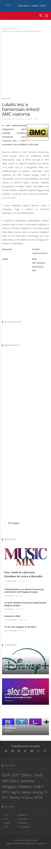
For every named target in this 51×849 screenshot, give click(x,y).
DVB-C (27, 775)
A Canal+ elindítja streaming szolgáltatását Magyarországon (25, 604)
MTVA (38, 797)
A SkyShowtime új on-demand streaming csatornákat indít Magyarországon (23, 590)
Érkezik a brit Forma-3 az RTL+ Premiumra (20, 726)
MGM (34, 259)
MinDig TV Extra (21, 797)
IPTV (5, 792)
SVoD (39, 775)
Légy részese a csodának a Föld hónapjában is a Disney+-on (21, 665)
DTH (6, 775)
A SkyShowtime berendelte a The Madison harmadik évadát (22, 696)
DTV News (13, 523)
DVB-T (38, 786)
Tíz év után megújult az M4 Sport (20, 627)
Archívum (13, 28)
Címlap (5, 28)
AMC (34, 270)
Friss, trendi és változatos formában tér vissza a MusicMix (23, 574)
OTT (16, 775)
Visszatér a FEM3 (12, 616)
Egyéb (7, 823)
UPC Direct (10, 781)
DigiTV (15, 792)
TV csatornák (10, 581)
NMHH (26, 792)
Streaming (9, 596)
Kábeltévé (22, 815)
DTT (5, 797)
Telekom (25, 786)
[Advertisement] (25, 61)
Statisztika (22, 819)
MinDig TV (40, 792)
